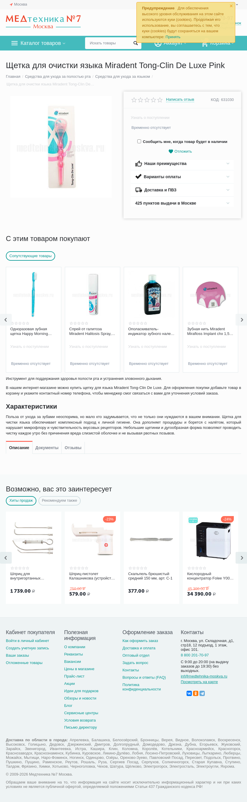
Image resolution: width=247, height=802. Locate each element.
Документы (47, 384)
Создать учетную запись (27, 648)
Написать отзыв (180, 99)
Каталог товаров (41, 43)
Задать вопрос (135, 663)
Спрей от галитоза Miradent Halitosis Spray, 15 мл (90, 331)
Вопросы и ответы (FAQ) (144, 677)
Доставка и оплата (138, 648)
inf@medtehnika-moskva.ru (204, 676)
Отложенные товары (24, 663)
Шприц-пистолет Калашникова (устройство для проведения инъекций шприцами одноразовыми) (92, 576)
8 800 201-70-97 (195, 655)
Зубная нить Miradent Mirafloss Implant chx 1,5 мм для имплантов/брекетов (208, 331)
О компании (74, 647)
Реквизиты (73, 654)
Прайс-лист (74, 676)
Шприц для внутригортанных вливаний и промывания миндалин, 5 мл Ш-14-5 (31, 576)
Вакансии (72, 661)
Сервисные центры (81, 713)
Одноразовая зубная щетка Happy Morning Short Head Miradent (29, 331)
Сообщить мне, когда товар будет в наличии (182, 141)
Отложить (180, 151)
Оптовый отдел (135, 655)
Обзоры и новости (80, 698)
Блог (68, 705)
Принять (172, 37)
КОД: (215, 99)
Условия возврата (80, 720)
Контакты (130, 670)
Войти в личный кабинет (27, 640)
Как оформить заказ (140, 640)
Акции (69, 683)
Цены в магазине (79, 669)
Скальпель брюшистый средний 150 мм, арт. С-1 (150, 576)
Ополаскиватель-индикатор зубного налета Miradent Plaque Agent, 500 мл (151, 331)
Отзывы (73, 384)
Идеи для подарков (81, 691)
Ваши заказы (17, 655)
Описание (19, 384)
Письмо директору (80, 727)
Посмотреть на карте (199, 682)
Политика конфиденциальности (141, 687)
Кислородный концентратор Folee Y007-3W (210, 576)
